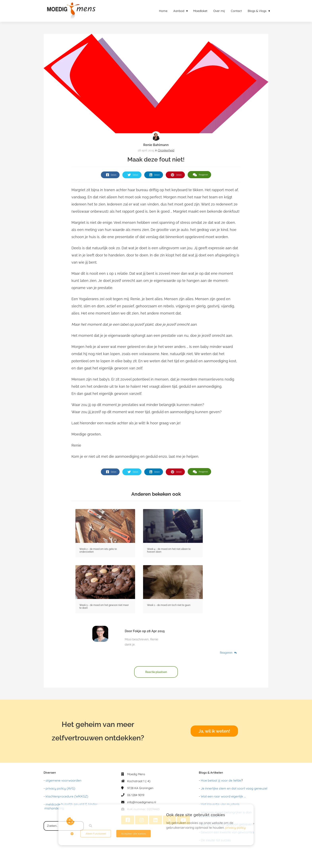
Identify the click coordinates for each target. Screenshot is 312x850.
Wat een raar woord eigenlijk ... (223, 796)
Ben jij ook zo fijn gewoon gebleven (227, 824)
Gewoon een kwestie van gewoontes (227, 832)
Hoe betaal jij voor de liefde (221, 780)
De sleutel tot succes (216, 840)
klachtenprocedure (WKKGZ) (67, 796)
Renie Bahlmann (156, 145)
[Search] (90, 826)
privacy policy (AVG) (60, 788)
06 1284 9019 (135, 795)
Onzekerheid (166, 150)
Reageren (228, 652)
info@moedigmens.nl (141, 802)
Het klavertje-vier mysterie (220, 804)
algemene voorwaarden (63, 780)
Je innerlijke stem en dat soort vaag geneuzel (234, 788)
